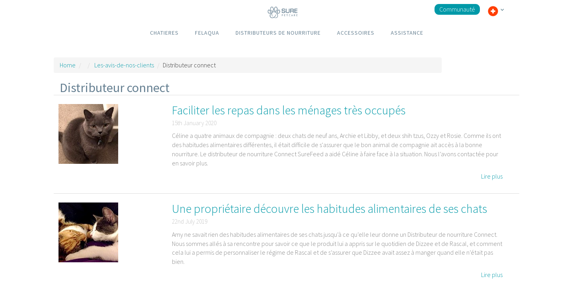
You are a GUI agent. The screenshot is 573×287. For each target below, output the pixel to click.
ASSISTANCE (407, 32)
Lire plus (492, 176)
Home (68, 65)
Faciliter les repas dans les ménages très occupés (288, 110)
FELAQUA (207, 32)
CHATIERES (164, 32)
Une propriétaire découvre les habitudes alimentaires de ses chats (329, 208)
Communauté (457, 9)
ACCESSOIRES (355, 32)
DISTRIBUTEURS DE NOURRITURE (278, 32)
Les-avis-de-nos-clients (124, 65)
